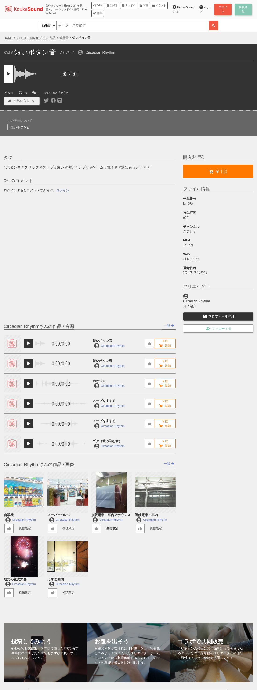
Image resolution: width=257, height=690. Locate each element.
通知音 (126, 167)
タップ (48, 167)
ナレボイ (128, 5)
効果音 (112, 5)
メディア (143, 167)
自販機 (9, 515)
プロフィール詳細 (219, 316)
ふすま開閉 (55, 579)
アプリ (83, 167)
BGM (98, 5)
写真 (144, 5)
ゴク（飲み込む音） (107, 441)
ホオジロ (99, 381)
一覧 (169, 325)
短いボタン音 (102, 341)
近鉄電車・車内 (146, 515)
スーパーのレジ (58, 515)
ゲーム (98, 167)
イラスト (159, 5)
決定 (71, 167)
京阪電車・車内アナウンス (110, 515)
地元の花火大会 (15, 579)
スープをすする (104, 401)
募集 (97, 13)
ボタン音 (13, 167)
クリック (31, 167)
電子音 (112, 167)
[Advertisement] (191, 76)
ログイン (62, 190)
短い (60, 167)
